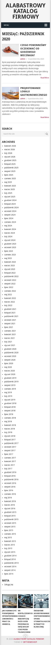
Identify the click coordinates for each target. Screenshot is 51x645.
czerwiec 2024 (10, 222)
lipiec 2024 (8, 218)
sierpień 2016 (9, 487)
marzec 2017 (9, 465)
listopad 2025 (9, 164)
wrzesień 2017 (10, 447)
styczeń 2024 (9, 240)
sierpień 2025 (9, 171)
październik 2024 (11, 207)
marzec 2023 (9, 265)
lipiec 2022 (8, 287)
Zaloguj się (8, 584)
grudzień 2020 (10, 349)
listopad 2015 (9, 516)
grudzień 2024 (10, 200)
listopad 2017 (9, 440)
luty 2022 (8, 305)
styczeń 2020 (9, 374)
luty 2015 (8, 548)
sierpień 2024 (9, 215)
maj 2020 (8, 367)
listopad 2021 (9, 313)
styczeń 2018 (9, 436)
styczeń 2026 (9, 157)
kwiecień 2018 (10, 425)
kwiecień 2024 (10, 229)
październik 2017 (11, 443)
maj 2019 (8, 392)
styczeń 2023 (9, 269)
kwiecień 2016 (10, 501)
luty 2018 (8, 432)
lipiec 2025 (8, 175)
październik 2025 (11, 168)
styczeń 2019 (9, 400)
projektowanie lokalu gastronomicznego (33, 91)
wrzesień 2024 (10, 211)
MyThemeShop (30, 642)
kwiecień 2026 (10, 146)
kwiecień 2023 (10, 262)
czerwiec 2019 (10, 389)
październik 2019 (11, 382)
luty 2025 (8, 193)
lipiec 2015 (8, 530)
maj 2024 (8, 226)
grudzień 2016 (10, 472)
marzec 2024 (9, 233)
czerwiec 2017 (10, 458)
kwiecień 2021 (10, 334)
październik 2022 (11, 276)
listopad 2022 (9, 273)
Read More (45, 78)
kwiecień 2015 (10, 541)
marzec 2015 (9, 545)
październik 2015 (11, 519)
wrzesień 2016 (10, 483)
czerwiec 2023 (10, 255)
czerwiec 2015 (10, 534)
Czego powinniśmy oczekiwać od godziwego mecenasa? (33, 50)
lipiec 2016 (8, 490)
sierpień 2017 (9, 450)
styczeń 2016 (9, 508)
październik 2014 (11, 563)
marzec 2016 (9, 505)
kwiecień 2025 (10, 186)
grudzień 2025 (10, 160)
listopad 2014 (9, 559)
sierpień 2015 (9, 527)
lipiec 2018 (8, 414)
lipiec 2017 (8, 454)
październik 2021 (11, 316)
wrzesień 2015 (10, 523)
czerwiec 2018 (10, 418)
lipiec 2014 (8, 574)
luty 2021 (8, 342)
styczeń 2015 (9, 552)
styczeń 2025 (9, 197)
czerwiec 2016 (10, 494)
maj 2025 (8, 182)
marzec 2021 (9, 338)
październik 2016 (11, 479)
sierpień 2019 (9, 385)
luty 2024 (8, 236)
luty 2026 (8, 153)
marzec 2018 (9, 429)
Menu (6, 25)
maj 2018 (8, 421)
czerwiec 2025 (10, 178)
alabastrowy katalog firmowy (25, 11)
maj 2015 (8, 537)
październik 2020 (11, 353)
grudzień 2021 (10, 309)
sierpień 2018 (9, 411)
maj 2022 (8, 294)
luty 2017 (8, 469)
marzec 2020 (9, 371)
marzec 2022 (9, 302)
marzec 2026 (9, 149)
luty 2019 (8, 396)
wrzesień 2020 (10, 356)
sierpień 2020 (9, 360)
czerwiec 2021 (10, 331)
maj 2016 (8, 498)
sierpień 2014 (9, 570)
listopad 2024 (9, 204)
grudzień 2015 (10, 512)
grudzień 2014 (10, 556)
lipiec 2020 (8, 363)
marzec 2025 (9, 189)
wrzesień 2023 (10, 247)
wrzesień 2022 (10, 280)
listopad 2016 (9, 476)
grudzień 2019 (10, 378)
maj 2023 (8, 258)
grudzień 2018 (10, 403)
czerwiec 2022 (10, 291)
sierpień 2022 (9, 284)
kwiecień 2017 (10, 461)
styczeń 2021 (9, 345)
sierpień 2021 (9, 323)
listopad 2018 (9, 407)
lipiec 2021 (8, 327)
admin (22, 59)
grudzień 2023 (10, 244)
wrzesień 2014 (10, 566)
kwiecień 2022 (10, 298)
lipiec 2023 (8, 251)
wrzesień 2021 (10, 320)
